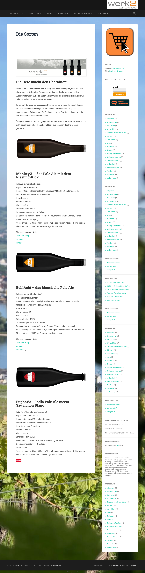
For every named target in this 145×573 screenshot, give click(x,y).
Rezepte (109, 150)
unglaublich (111, 164)
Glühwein (110, 136)
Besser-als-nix (112, 122)
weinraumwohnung (113, 300)
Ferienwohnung (82, 13)
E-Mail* (115, 87)
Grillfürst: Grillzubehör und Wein (118, 286)
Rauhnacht (110, 147)
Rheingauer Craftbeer (114, 154)
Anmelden (120, 94)
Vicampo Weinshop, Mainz (116, 293)
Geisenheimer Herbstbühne (117, 133)
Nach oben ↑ (132, 565)
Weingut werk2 (20, 565)
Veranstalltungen (113, 167)
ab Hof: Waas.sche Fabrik (116, 282)
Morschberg (111, 140)
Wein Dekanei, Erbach (114, 296)
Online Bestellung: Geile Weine (118, 289)
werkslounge (111, 178)
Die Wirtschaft (112, 266)
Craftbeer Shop (22, 235)
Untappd (20, 239)
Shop (49, 13)
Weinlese (110, 171)
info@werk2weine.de (116, 71)
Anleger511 (111, 270)
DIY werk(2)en (112, 129)
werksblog (63, 13)
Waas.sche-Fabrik (113, 263)
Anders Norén (119, 565)
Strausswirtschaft (113, 161)
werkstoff (15, 13)
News (109, 143)
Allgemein (110, 119)
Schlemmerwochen (114, 157)
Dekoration (111, 126)
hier (117, 445)
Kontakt (102, 13)
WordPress (56, 565)
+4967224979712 (118, 68)
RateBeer (20, 242)
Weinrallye (110, 174)
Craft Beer (34, 13)
